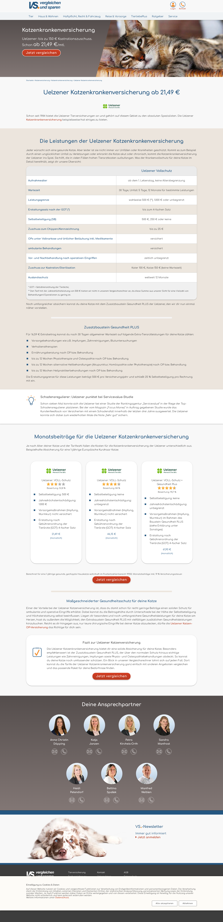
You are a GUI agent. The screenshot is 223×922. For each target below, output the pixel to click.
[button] (64, 752)
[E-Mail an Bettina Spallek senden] (107, 799)
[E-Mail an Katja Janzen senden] (89, 750)
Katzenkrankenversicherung (44, 119)
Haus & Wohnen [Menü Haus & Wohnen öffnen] (48, 16)
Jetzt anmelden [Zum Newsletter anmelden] (149, 837)
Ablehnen (188, 903)
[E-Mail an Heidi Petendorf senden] (72, 799)
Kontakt (101, 872)
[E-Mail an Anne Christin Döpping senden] (54, 750)
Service (172, 16)
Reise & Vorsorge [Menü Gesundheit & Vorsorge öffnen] (115, 16)
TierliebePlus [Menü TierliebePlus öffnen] (139, 16)
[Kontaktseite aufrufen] (182, 6)
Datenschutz (62, 897)
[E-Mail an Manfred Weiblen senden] (141, 799)
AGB (126, 872)
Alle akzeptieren (165, 903)
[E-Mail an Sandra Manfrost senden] (159, 750)
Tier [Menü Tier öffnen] (31, 16)
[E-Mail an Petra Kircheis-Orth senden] (124, 750)
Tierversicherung (76, 872)
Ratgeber (158, 16)
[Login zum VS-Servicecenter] (173, 6)
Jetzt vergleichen (41, 53)
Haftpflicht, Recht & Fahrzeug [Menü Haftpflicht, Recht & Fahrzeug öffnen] (82, 16)
